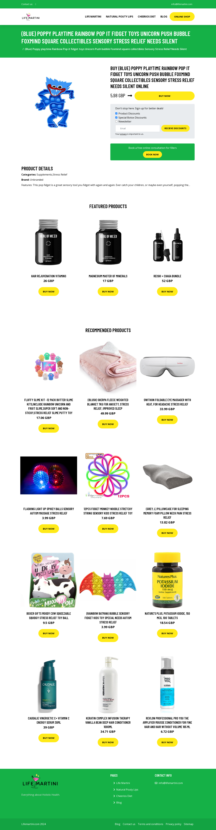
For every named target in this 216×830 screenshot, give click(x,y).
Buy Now (164, 95)
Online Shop (182, 16)
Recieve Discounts (175, 128)
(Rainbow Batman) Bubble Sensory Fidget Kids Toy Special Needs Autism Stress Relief (108, 617)
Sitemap (188, 824)
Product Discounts (129, 113)
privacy (123, 134)
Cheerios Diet (147, 16)
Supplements (44, 174)
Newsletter (124, 121)
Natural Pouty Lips (119, 16)
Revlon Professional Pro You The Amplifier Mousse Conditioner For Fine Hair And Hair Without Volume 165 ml (167, 722)
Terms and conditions (150, 824)
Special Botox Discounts (132, 117)
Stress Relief (60, 174)
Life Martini (93, 16)
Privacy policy (173, 824)
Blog (163, 16)
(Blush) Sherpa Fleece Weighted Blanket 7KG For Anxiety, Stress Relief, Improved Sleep (108, 404)
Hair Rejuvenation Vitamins (48, 276)
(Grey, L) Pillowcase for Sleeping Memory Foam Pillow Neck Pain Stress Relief (167, 513)
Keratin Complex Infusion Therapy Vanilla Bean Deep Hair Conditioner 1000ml (108, 722)
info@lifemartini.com (181, 4)
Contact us (129, 824)
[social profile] (35, 4)
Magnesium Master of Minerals (108, 276)
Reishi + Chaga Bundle (167, 276)
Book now (152, 154)
